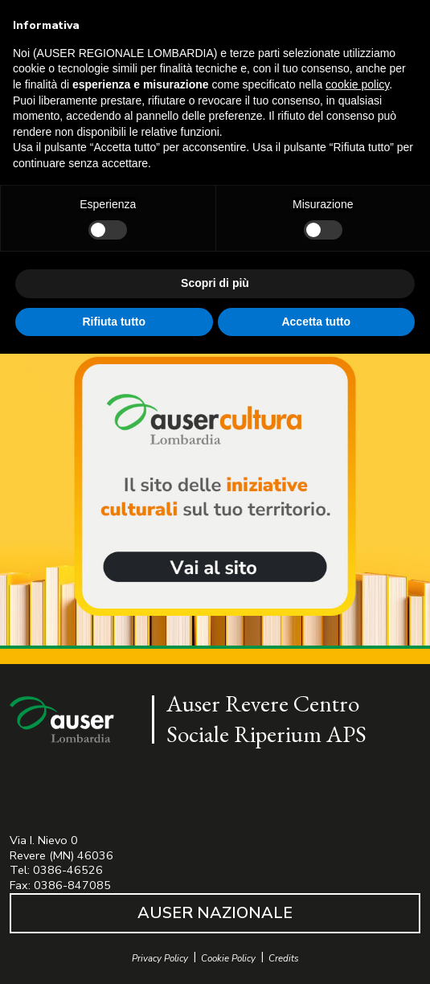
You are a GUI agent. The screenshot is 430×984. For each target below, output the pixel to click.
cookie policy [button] (357, 84)
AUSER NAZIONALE (215, 913)
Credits (283, 959)
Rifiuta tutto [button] (113, 321)
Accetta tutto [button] (315, 321)
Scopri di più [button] (215, 283)
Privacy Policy (160, 959)
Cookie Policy (228, 959)
